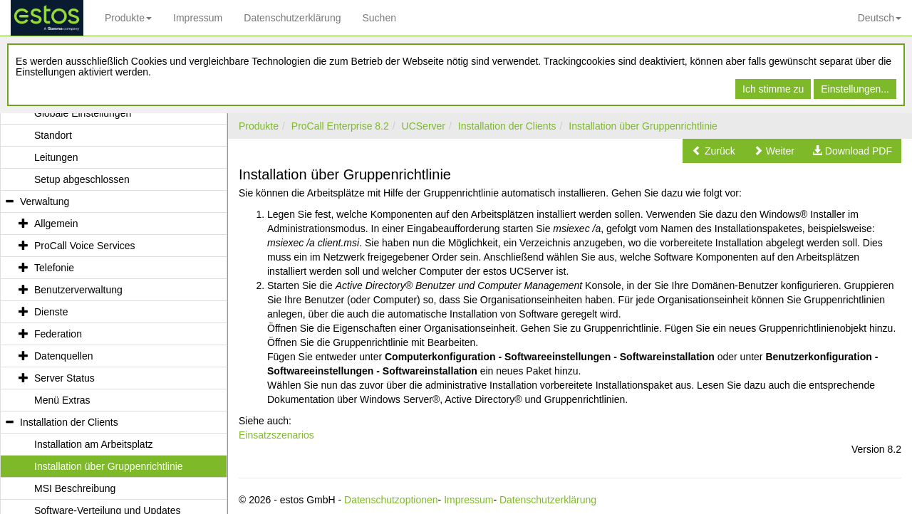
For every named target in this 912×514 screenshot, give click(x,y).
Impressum (197, 17)
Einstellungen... (855, 89)
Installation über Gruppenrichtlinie (643, 126)
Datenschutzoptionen (391, 499)
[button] (714, 151)
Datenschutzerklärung (292, 17)
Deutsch (879, 17)
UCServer (423, 126)
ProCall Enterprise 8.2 (340, 126)
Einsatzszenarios (276, 435)
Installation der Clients (507, 126)
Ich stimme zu (773, 89)
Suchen (378, 17)
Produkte (128, 17)
